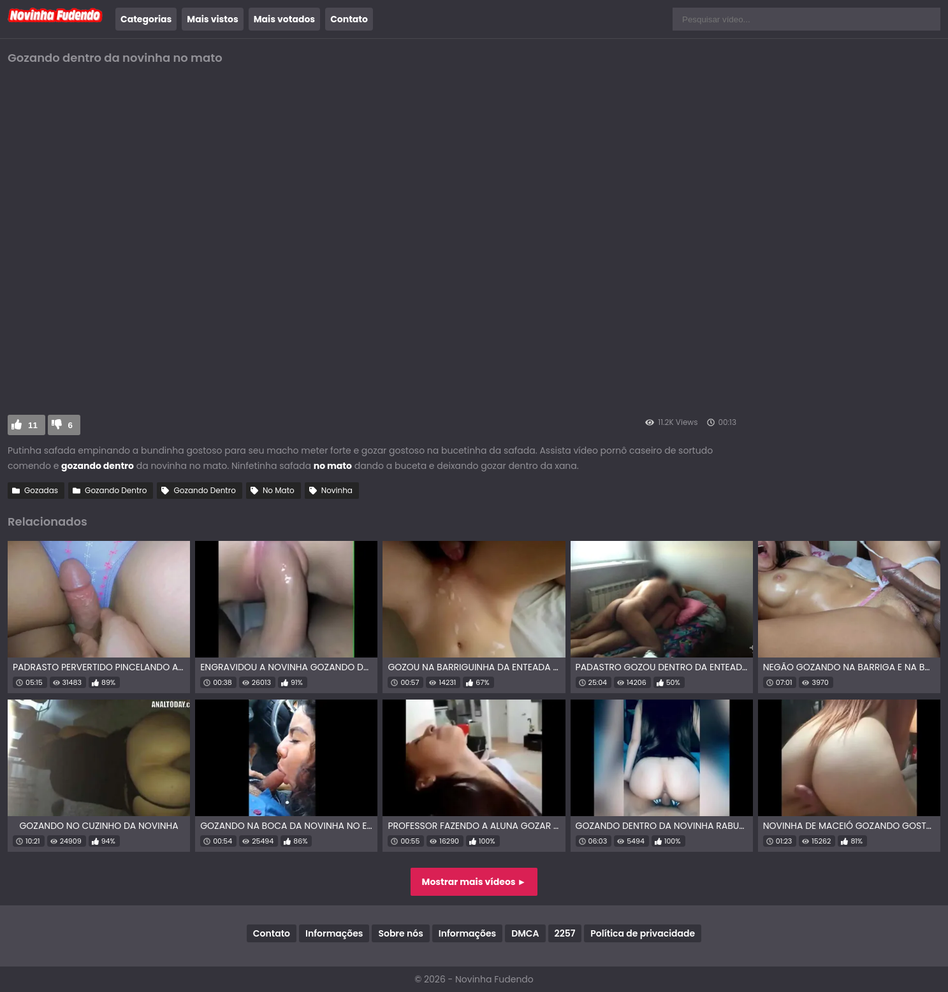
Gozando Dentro (116, 490)
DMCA (525, 933)
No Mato (279, 490)
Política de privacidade (642, 933)
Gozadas (41, 490)
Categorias (145, 19)
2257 (565, 933)
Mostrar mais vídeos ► (474, 881)
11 (33, 425)
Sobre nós (400, 933)
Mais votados (284, 19)
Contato (349, 19)
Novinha (337, 490)
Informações (334, 933)
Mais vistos (212, 19)
